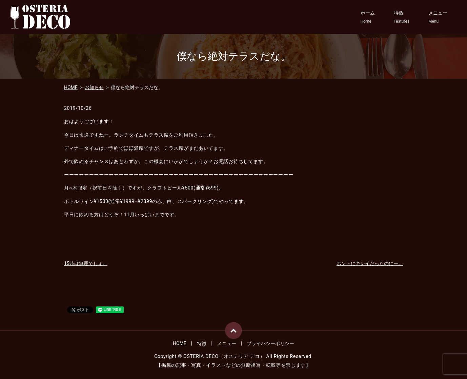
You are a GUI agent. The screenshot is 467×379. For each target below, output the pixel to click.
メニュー (437, 17)
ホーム (368, 17)
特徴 (401, 17)
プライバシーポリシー (270, 343)
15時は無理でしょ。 (85, 263)
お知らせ (94, 87)
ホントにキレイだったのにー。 (370, 263)
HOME (71, 87)
